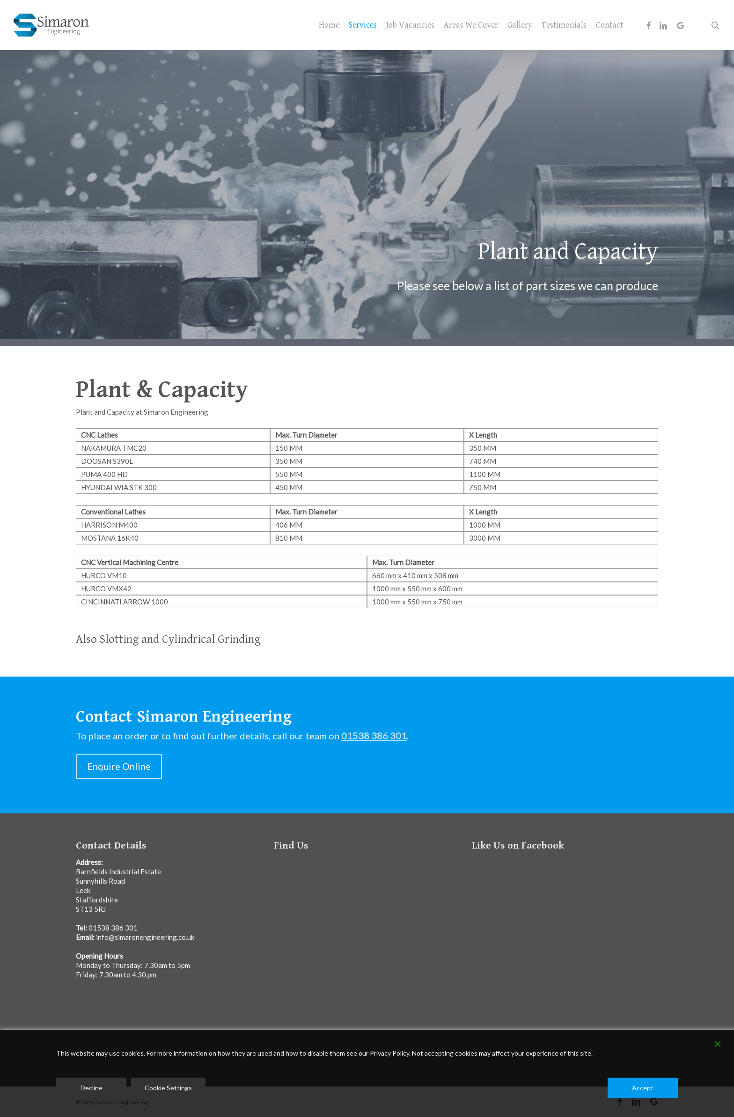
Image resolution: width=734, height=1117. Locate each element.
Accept (642, 1088)
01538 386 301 (113, 927)
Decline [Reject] (92, 1088)
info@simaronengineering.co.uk (145, 937)
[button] (119, 766)
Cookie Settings (168, 1088)
